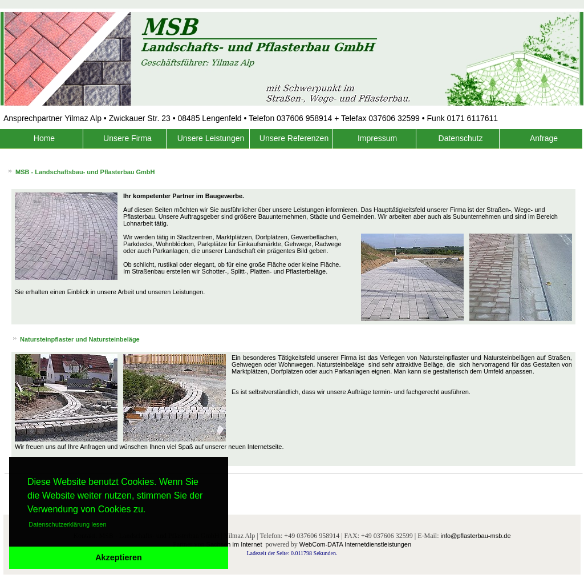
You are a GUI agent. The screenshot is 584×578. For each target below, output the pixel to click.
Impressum (377, 138)
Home (44, 138)
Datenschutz (461, 138)
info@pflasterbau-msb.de (475, 535)
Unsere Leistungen (211, 138)
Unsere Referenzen (293, 138)
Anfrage (544, 138)
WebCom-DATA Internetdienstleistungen (355, 544)
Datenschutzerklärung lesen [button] (67, 524)
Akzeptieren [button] (118, 557)
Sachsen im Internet (234, 544)
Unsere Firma (127, 138)
